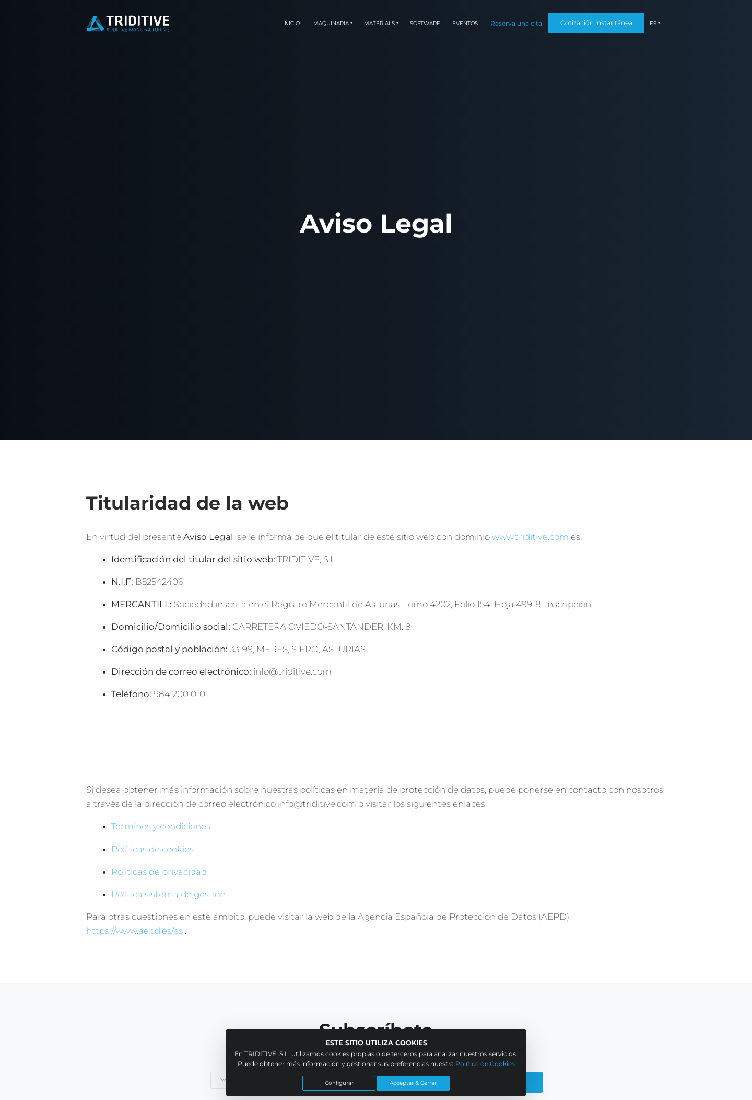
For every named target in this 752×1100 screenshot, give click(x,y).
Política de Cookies (485, 1064)
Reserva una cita (516, 23)
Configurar (339, 1083)
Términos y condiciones (160, 826)
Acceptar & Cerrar (413, 1083)
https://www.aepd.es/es (135, 930)
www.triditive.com (530, 536)
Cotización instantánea (596, 23)
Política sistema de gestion (168, 894)
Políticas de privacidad (159, 871)
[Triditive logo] (128, 23)
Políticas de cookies (152, 849)
